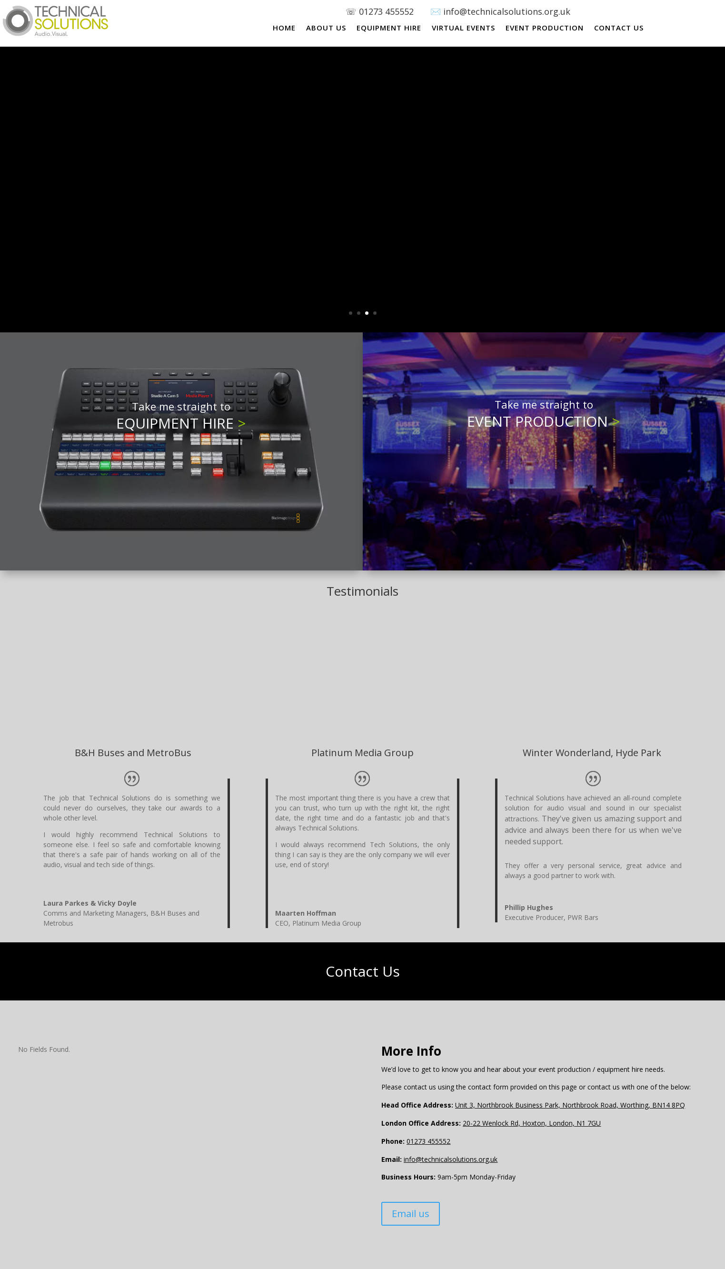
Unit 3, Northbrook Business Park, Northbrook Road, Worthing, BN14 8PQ (570, 1104)
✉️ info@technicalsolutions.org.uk (500, 11)
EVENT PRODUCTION (545, 28)
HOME (284, 28)
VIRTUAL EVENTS (463, 28)
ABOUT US (326, 28)
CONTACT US (619, 28)
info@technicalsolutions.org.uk (450, 1159)
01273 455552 (394, 11)
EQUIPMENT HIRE (389, 28)
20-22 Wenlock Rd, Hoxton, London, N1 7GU (532, 1123)
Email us (410, 1213)
